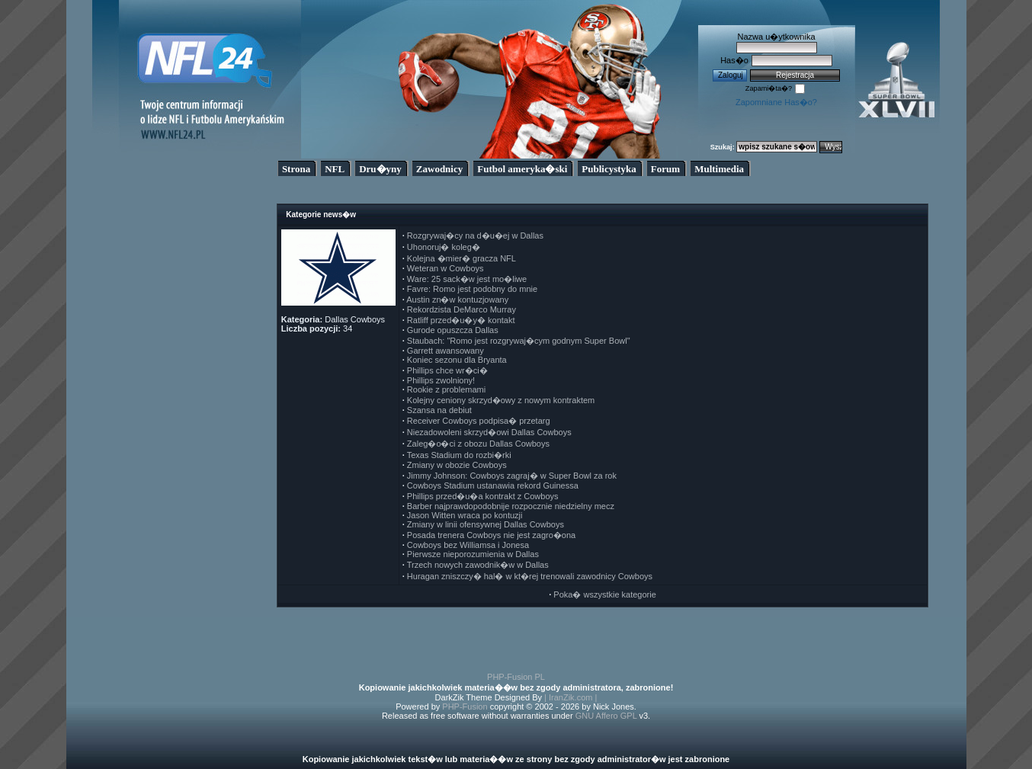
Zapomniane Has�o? (776, 102)
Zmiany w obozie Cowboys (457, 464)
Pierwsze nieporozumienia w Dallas (473, 554)
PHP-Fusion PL (516, 676)
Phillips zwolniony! (441, 380)
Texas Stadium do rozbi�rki (459, 455)
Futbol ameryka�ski (522, 169)
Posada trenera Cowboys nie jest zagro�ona (491, 535)
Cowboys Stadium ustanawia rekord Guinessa (492, 485)
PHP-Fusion (464, 706)
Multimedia (719, 169)
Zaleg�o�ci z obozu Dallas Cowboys (478, 443)
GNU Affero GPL (606, 715)
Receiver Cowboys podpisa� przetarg (478, 420)
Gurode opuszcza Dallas (452, 330)
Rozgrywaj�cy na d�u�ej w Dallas (475, 235)
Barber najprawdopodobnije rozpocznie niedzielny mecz (510, 506)
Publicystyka (609, 169)
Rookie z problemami (446, 389)
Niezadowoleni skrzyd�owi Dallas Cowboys (489, 432)
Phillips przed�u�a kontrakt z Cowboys (483, 496)
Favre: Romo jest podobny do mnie (472, 288)
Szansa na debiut (439, 410)
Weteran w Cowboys (445, 268)
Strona (296, 169)
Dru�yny (380, 169)
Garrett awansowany (445, 350)
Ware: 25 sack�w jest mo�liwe (467, 279)
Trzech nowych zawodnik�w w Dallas (478, 564)
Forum (665, 169)
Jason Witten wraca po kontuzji (465, 515)
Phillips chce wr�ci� (447, 370)
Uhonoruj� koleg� (443, 247)
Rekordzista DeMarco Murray (461, 309)
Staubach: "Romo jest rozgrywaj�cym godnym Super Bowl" (518, 340)
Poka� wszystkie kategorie (604, 594)
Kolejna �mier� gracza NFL (461, 258)
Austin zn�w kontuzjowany (457, 299)
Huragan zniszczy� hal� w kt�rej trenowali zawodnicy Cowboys (529, 576)
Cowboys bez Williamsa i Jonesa (468, 545)
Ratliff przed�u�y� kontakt (461, 320)
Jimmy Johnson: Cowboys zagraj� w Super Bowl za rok (512, 475)
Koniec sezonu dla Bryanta (457, 359)
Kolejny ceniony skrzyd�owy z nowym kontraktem (501, 400)
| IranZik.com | (570, 697)
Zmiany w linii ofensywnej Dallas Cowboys (485, 524)
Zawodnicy (439, 169)
